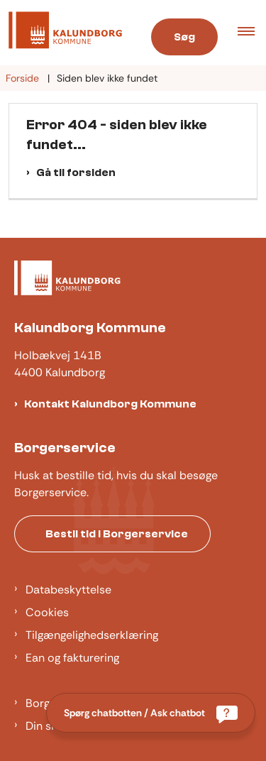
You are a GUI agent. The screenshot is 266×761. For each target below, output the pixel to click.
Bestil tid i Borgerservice (116, 533)
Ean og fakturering (72, 657)
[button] (252, 32)
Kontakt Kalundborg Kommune (110, 404)
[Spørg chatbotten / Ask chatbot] (150, 713)
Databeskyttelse (68, 589)
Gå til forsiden (76, 172)
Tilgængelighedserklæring (92, 635)
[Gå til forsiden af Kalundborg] (61, 32)
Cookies (47, 612)
